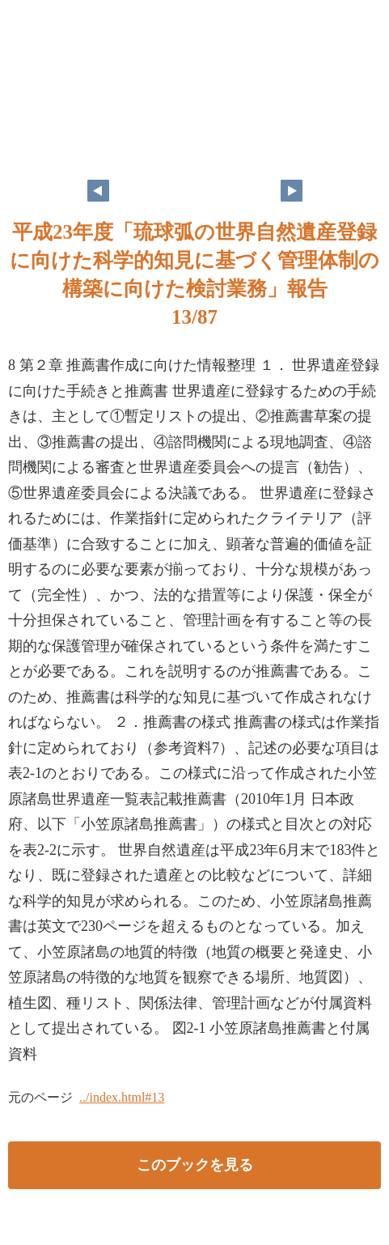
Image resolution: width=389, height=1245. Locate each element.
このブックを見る (195, 1165)
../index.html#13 (121, 1097)
